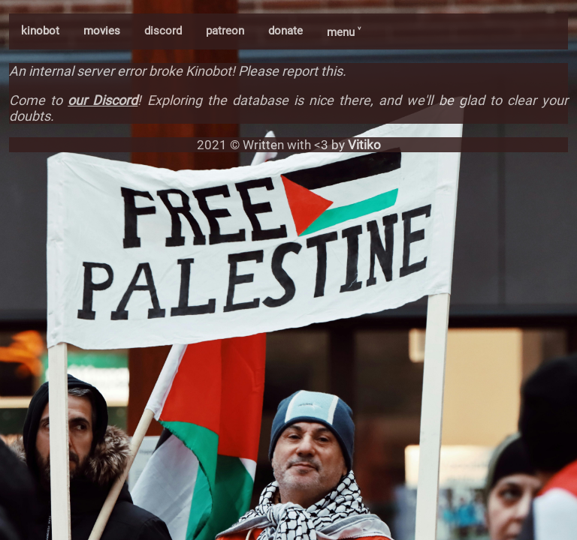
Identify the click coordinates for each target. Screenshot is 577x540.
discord (163, 31)
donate (285, 31)
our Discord (102, 100)
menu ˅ (344, 32)
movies (101, 31)
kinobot (40, 31)
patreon (225, 31)
